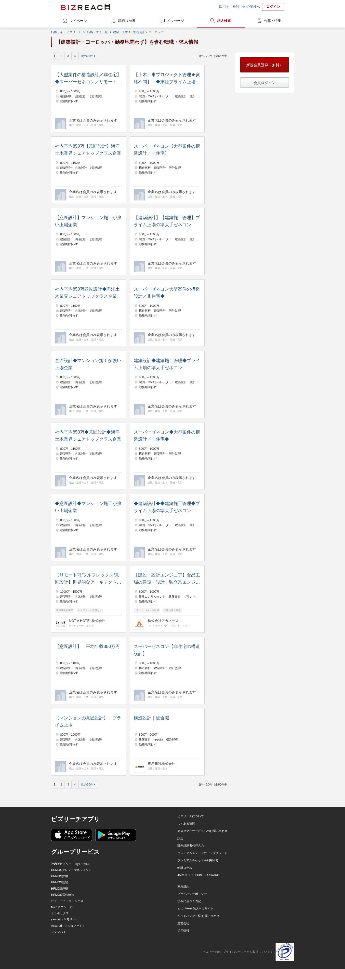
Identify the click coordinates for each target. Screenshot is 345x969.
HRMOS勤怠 (59, 882)
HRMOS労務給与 (62, 895)
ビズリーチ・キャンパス (67, 901)
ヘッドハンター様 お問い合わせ (198, 916)
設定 (180, 838)
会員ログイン (264, 83)
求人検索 (224, 21)
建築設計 (138, 32)
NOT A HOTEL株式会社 (87, 621)
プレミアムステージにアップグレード (202, 853)
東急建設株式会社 (161, 764)
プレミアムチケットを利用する (198, 860)
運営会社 (183, 923)
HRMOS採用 (59, 876)
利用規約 (183, 886)
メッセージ (175, 21)
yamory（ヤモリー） (64, 919)
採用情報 (183, 930)
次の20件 (87, 56)
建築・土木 (120, 32)
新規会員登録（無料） (264, 65)
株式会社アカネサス (163, 621)
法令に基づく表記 (189, 901)
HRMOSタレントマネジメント (71, 870)
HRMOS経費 (59, 888)
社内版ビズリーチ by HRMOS (70, 864)
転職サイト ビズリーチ (66, 32)
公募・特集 (272, 21)
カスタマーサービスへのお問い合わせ (202, 831)
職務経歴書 (126, 21)
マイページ (78, 21)
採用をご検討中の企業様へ (239, 7)
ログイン (273, 7)
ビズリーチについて (190, 816)
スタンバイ (58, 932)
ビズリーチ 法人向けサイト (195, 908)
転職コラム (184, 868)
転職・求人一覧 (97, 32)
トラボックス (60, 913)
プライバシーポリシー (192, 894)
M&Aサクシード (61, 907)
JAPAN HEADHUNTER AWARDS (199, 875)
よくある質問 (186, 823)
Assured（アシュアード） (68, 925)
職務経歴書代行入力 (190, 845)
